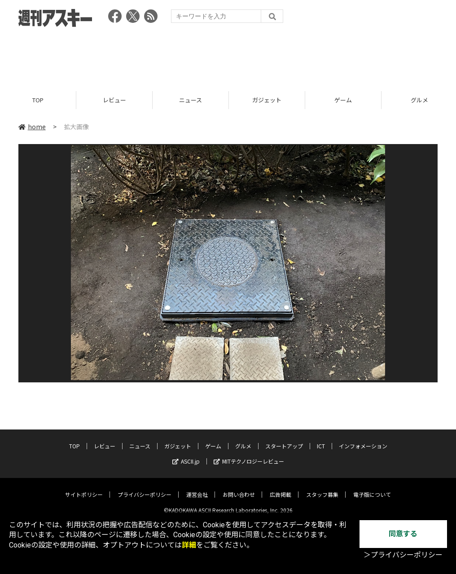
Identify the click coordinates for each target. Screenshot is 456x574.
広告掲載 (280, 487)
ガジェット (266, 100)
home (32, 126)
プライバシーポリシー (144, 487)
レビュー (114, 100)
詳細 (189, 545)
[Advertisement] (228, 56)
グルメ (243, 439)
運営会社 (197, 487)
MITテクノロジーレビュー (249, 454)
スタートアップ (284, 439)
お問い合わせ (239, 487)
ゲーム (343, 100)
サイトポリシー (84, 487)
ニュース (190, 100)
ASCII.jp (186, 454)
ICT (321, 439)
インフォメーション (363, 439)
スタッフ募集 (322, 487)
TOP (38, 100)
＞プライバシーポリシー (403, 555)
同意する (403, 534)
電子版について (372, 487)
